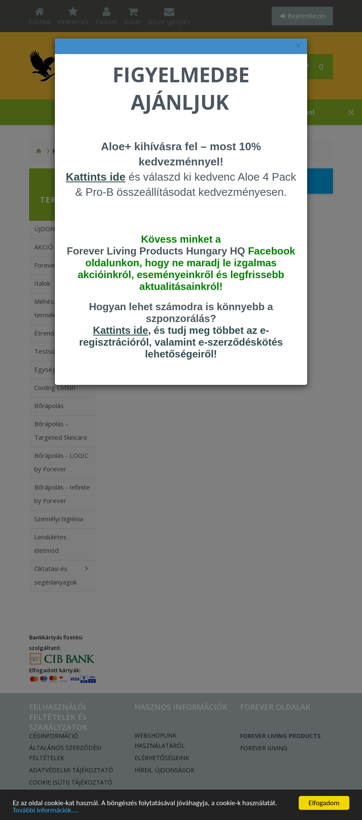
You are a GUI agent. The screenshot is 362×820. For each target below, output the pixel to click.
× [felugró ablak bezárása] (298, 45)
